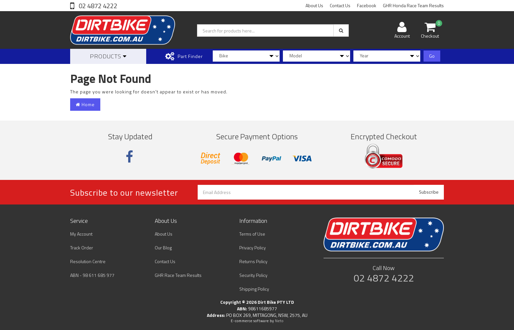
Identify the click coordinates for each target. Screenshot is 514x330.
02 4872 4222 (97, 6)
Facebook (366, 5)
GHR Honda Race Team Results (413, 5)
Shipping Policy (254, 288)
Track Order (81, 247)
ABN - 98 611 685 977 (92, 275)
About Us (314, 5)
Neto (279, 320)
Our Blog (163, 247)
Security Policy (253, 275)
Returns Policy (253, 261)
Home (85, 104)
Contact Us (340, 5)
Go (432, 55)
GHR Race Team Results (178, 275)
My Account (81, 233)
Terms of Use (252, 233)
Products (108, 56)
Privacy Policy (252, 247)
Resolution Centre (88, 261)
